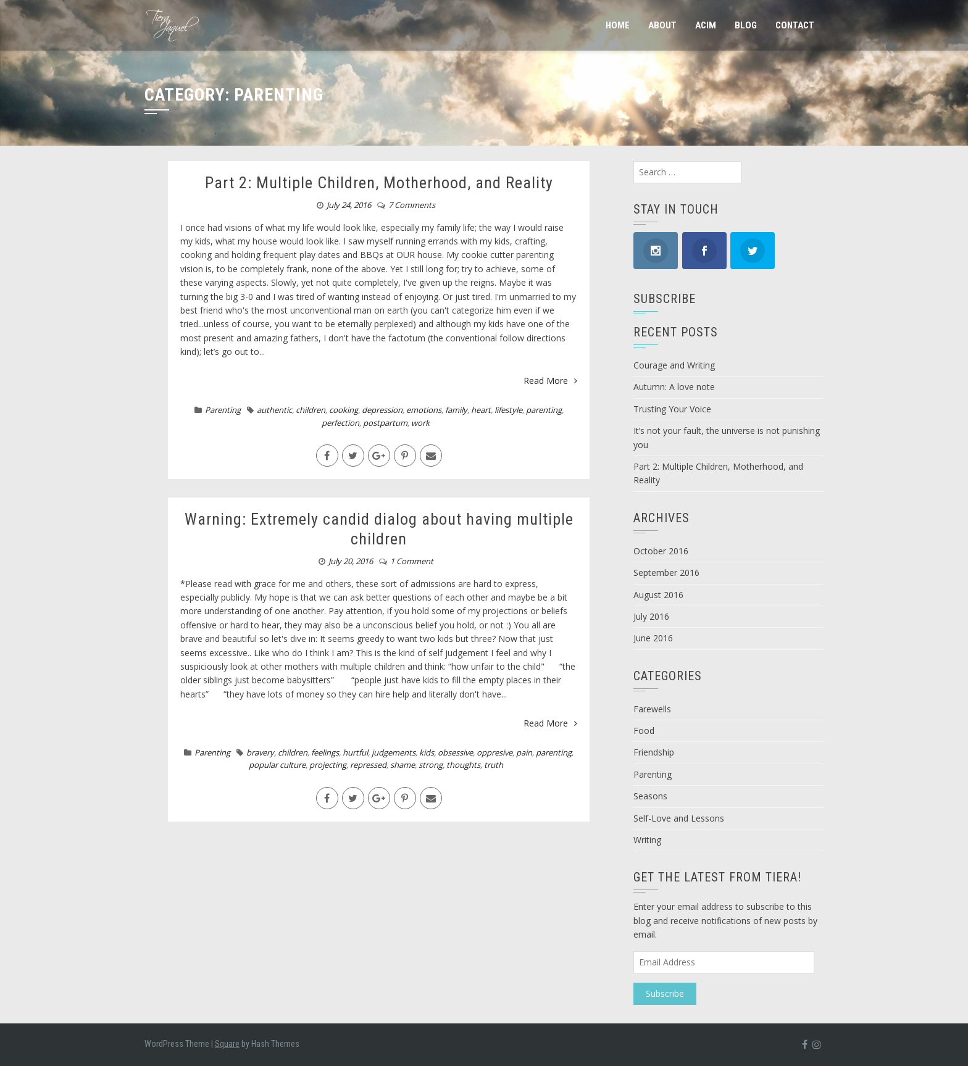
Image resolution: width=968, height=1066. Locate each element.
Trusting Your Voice (672, 409)
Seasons (650, 796)
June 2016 (653, 638)
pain (524, 752)
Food (643, 730)
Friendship (653, 752)
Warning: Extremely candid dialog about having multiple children (379, 529)
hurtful (355, 752)
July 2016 (651, 616)
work (420, 422)
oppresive (494, 752)
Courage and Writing (674, 365)
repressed (368, 764)
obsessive (455, 752)
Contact (794, 25)
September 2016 (666, 572)
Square (227, 1044)
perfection (340, 422)
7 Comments (411, 204)
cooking (343, 409)
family (456, 409)
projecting (327, 764)
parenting (544, 409)
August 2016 (658, 595)
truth (493, 764)
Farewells (652, 709)
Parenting (223, 409)
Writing (647, 840)
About (662, 25)
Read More (550, 380)
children (310, 409)
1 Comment (411, 561)
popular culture (277, 764)
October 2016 (660, 551)
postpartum (385, 422)
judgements (393, 752)
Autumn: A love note (674, 387)
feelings (325, 752)
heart (481, 409)
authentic (274, 409)
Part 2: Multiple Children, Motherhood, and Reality (379, 182)
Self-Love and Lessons (678, 818)
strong (431, 764)
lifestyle (508, 409)
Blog (746, 25)
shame (402, 764)
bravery (260, 752)
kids (426, 752)
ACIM (705, 25)
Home (618, 25)
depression (382, 409)
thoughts (463, 764)
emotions (423, 409)
